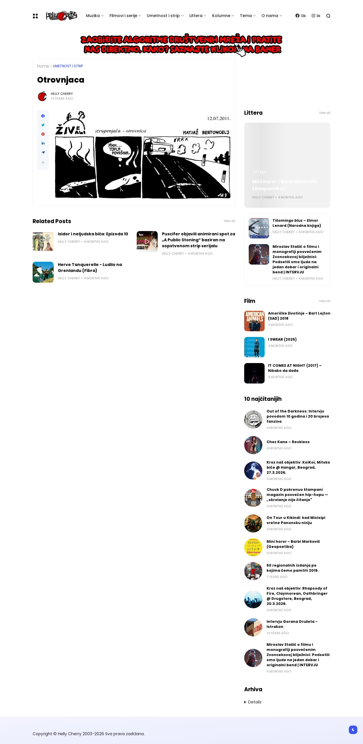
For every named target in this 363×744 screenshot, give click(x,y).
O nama (269, 15)
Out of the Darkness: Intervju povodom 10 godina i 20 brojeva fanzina (298, 416)
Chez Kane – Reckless (288, 441)
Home (43, 66)
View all (229, 221)
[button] (43, 162)
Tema (246, 15)
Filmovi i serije (123, 15)
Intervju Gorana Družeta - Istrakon (292, 624)
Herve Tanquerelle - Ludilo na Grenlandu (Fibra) (90, 267)
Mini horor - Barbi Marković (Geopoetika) (284, 185)
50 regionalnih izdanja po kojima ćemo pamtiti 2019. (293, 568)
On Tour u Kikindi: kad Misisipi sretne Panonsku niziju (296, 520)
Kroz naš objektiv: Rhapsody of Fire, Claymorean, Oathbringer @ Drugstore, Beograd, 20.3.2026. (297, 596)
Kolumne (221, 15)
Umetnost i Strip (68, 66)
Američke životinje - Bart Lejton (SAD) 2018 (299, 316)
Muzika (93, 15)
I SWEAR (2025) (282, 339)
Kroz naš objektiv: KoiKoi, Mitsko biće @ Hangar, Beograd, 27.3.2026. (298, 467)
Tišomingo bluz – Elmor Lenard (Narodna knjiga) (297, 223)
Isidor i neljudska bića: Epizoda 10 (93, 234)
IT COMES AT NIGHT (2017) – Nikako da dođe (295, 368)
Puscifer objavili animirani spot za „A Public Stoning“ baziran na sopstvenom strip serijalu (198, 240)
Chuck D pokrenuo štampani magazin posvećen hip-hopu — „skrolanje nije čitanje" (297, 494)
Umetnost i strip (163, 15)
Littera (195, 15)
